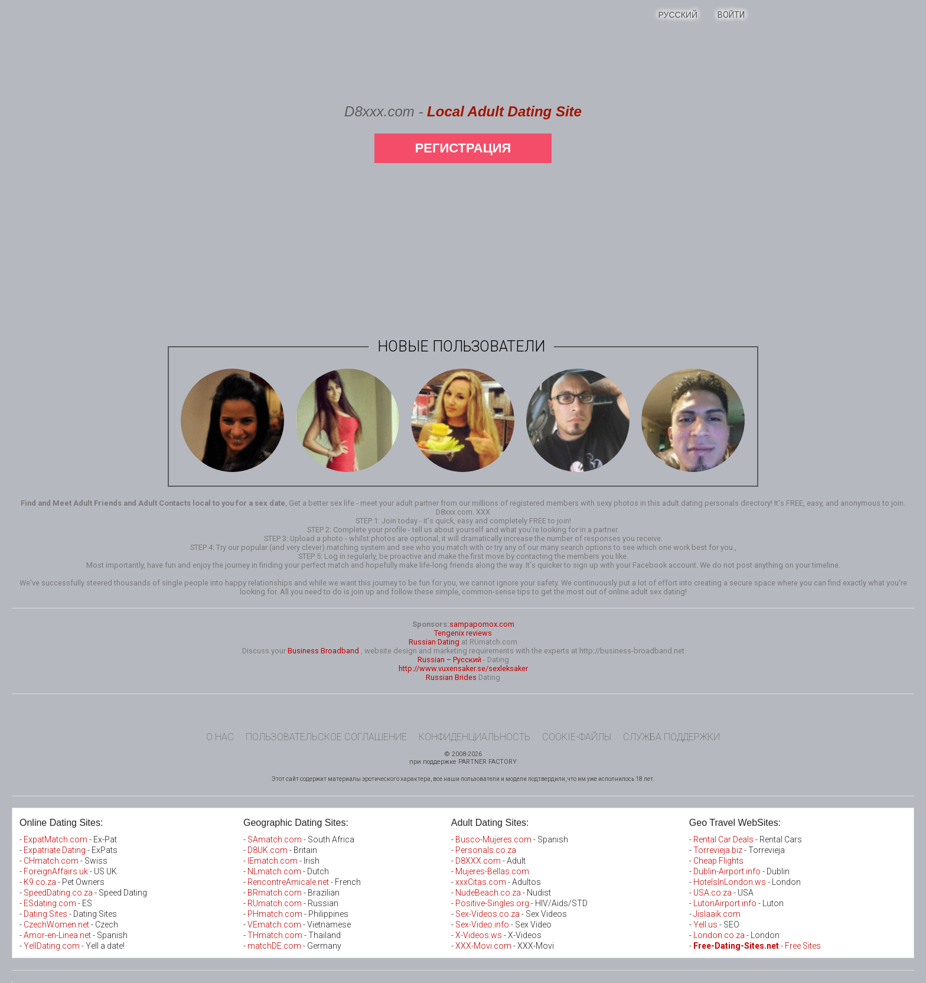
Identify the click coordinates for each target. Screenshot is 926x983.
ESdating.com (50, 903)
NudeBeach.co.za (488, 892)
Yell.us (705, 924)
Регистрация (463, 148)
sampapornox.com (481, 624)
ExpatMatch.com (55, 839)
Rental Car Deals (723, 839)
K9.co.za (41, 882)
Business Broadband (323, 650)
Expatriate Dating (55, 850)
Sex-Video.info (482, 924)
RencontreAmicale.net (288, 882)
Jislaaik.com (717, 914)
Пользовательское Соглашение (326, 737)
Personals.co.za (485, 850)
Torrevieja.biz (717, 850)
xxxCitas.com (480, 882)
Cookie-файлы (576, 737)
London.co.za (719, 935)
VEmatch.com (275, 924)
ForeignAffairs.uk (57, 871)
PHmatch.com (275, 914)
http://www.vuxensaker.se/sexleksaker (463, 668)
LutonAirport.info (725, 903)
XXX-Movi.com (483, 946)
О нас (220, 737)
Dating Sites (45, 914)
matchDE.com (275, 946)
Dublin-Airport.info (727, 871)
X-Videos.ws (478, 935)
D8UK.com (267, 850)
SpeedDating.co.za (58, 892)
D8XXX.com (478, 860)
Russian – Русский (449, 659)
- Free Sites (757, 946)
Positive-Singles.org (492, 903)
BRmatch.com (274, 892)
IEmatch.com (272, 860)
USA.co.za (712, 892)
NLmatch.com (274, 871)
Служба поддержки (671, 737)
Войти (731, 14)
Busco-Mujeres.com (493, 839)
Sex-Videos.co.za (487, 914)
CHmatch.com (52, 860)
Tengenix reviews (463, 633)
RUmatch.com (275, 903)
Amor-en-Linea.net (57, 935)
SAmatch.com (274, 839)
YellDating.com (52, 946)
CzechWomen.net (56, 924)
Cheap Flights (718, 860)
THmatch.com (274, 935)
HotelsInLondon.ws (729, 882)
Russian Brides (451, 677)
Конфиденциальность (474, 737)
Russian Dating (434, 641)
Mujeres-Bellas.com (492, 871)
